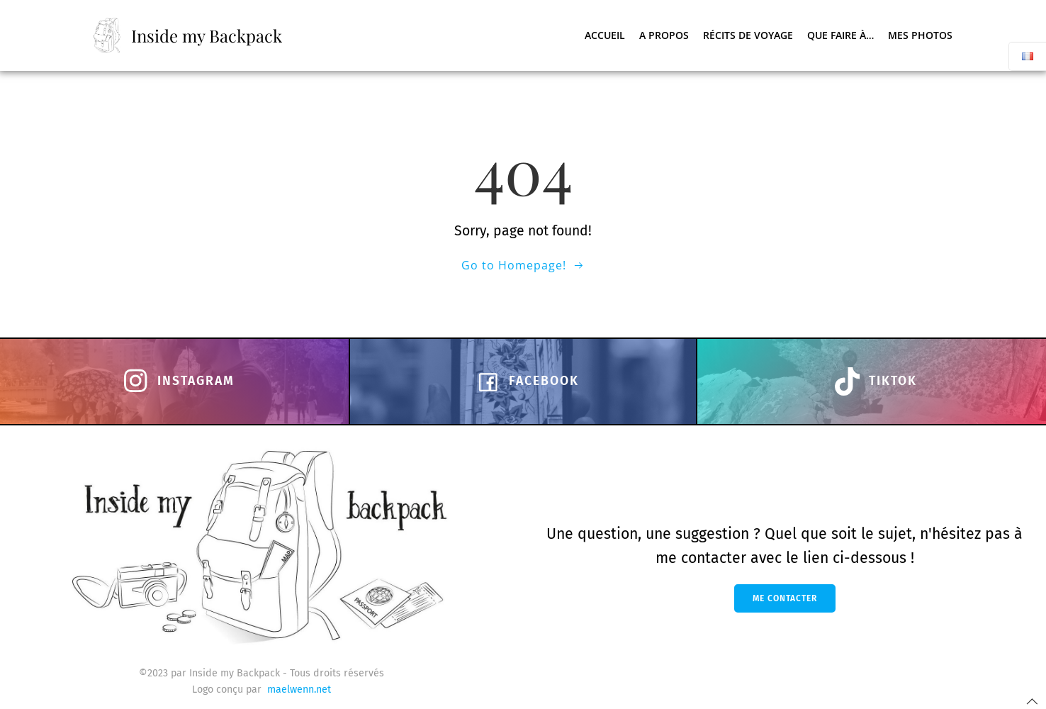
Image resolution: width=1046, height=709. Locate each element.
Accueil (605, 35)
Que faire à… (840, 35)
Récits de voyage (748, 35)
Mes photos (920, 35)
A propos (664, 35)
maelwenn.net (299, 689)
